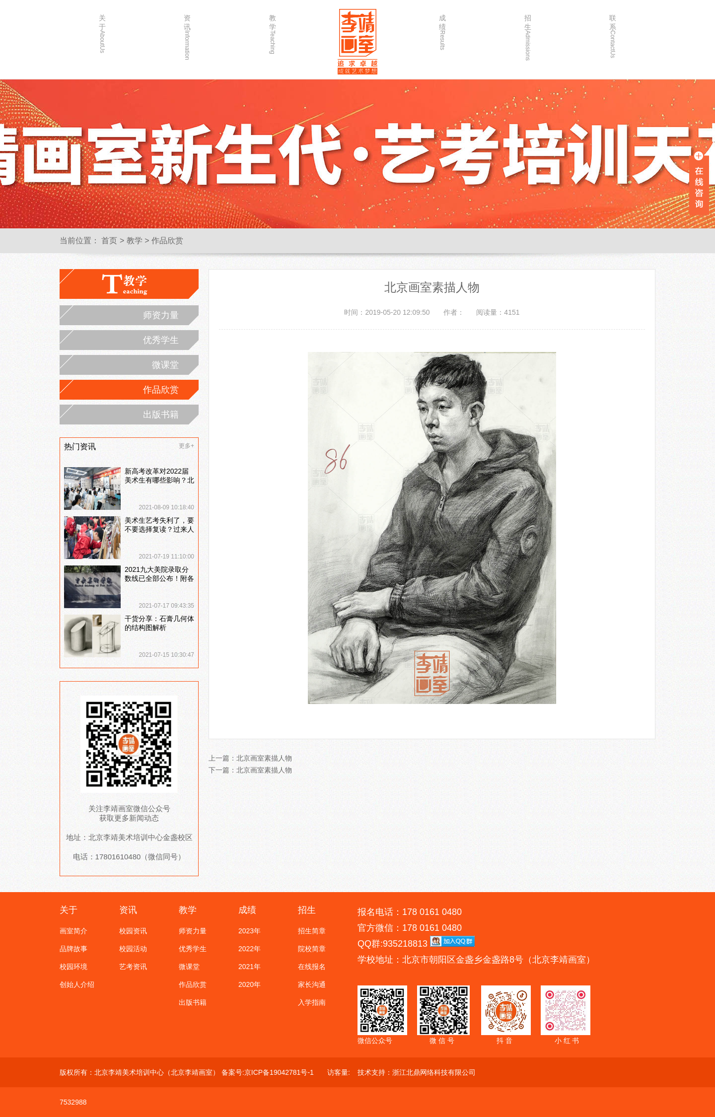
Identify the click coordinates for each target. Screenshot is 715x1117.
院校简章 (312, 949)
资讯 (187, 33)
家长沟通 (312, 984)
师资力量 (161, 315)
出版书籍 (161, 414)
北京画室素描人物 (264, 758)
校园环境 (73, 967)
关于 (102, 33)
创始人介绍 (77, 984)
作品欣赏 (167, 240)
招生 (527, 33)
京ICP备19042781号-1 (279, 1072)
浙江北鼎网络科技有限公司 (434, 1072)
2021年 (249, 967)
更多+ (186, 445)
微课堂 (165, 365)
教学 (272, 33)
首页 (109, 240)
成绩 (442, 32)
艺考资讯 (133, 967)
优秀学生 (161, 340)
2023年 (249, 931)
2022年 (249, 949)
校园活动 (133, 949)
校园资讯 (133, 931)
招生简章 (312, 931)
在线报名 (312, 967)
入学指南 (312, 1002)
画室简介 (73, 931)
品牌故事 (73, 949)
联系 (612, 33)
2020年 (249, 984)
